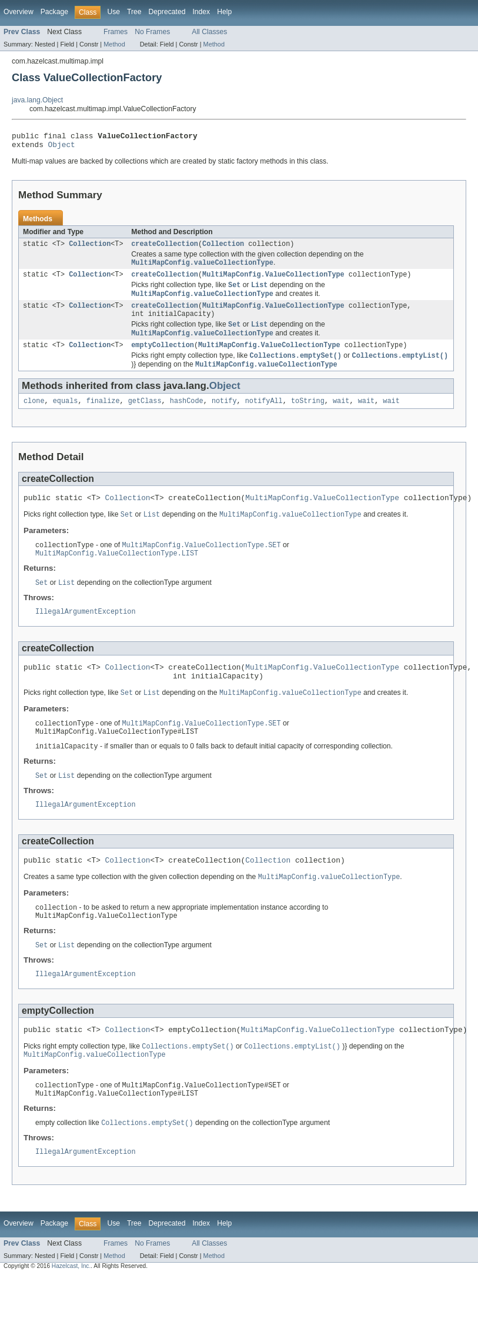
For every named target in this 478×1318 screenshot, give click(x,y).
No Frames (152, 32)
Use (113, 12)
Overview (19, 12)
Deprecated (167, 12)
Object (61, 147)
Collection (90, 248)
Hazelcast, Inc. (71, 1307)
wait (341, 415)
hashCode (186, 415)
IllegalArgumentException (85, 632)
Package (54, 12)
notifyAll (264, 415)
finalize (103, 415)
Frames (115, 32)
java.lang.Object (37, 100)
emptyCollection (162, 357)
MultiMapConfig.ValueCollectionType (273, 280)
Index (201, 12)
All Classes (209, 32)
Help (224, 12)
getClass (145, 415)
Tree (134, 12)
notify (224, 415)
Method (114, 44)
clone (34, 415)
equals (65, 415)
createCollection (164, 248)
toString (308, 415)
